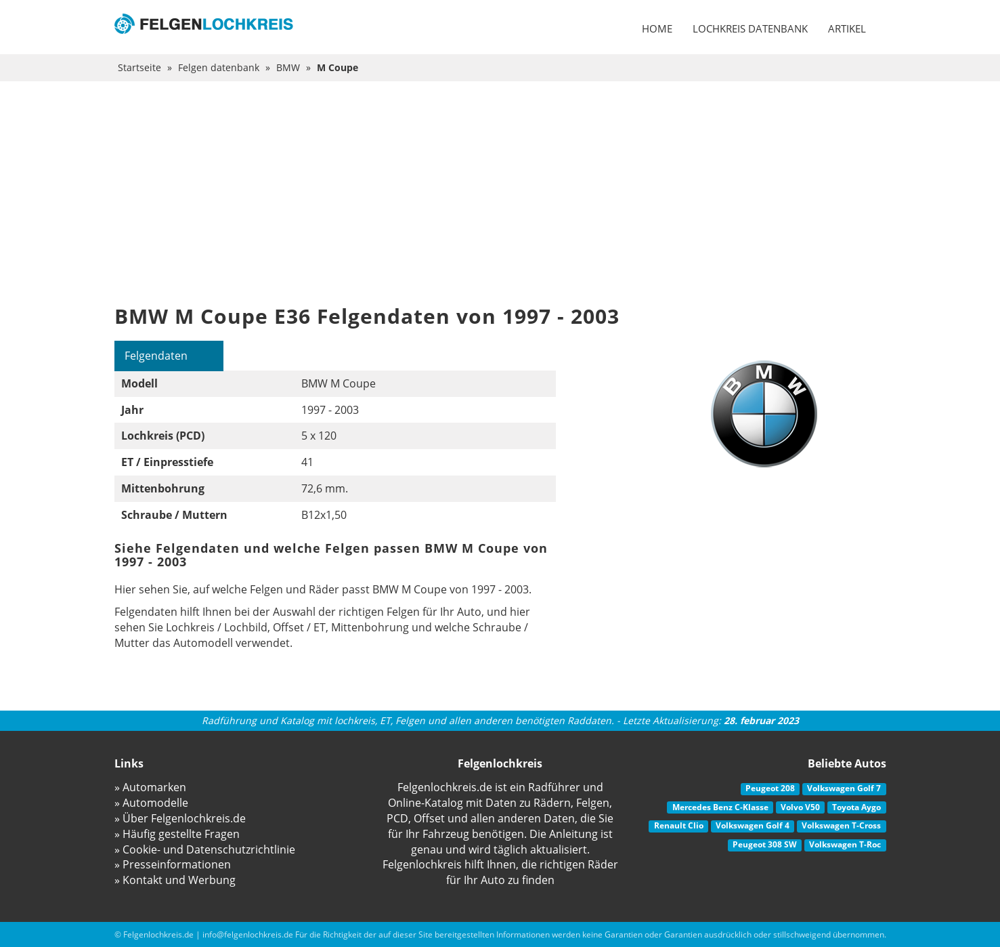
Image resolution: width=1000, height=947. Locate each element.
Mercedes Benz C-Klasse (720, 807)
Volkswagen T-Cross (841, 826)
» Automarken (150, 787)
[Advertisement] (500, 183)
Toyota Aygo (856, 807)
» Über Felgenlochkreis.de (180, 818)
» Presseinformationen (172, 865)
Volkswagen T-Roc (845, 844)
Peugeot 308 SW (765, 844)
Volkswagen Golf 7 (844, 788)
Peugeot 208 (770, 788)
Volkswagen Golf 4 (752, 826)
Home (657, 28)
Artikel (847, 28)
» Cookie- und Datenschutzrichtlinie (204, 849)
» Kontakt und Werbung (175, 879)
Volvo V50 (800, 807)
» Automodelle (151, 802)
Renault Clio (678, 826)
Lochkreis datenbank (750, 28)
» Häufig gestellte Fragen (177, 833)
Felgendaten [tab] (156, 355)
